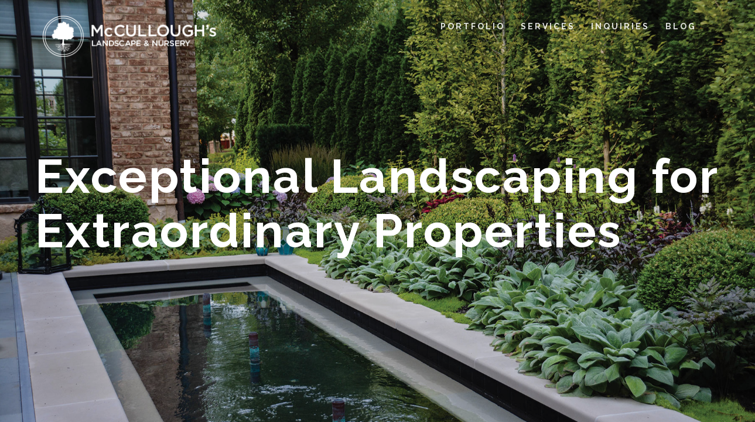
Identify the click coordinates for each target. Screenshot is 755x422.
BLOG (680, 26)
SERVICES (548, 26)
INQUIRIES (620, 26)
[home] (130, 36)
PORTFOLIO (472, 26)
